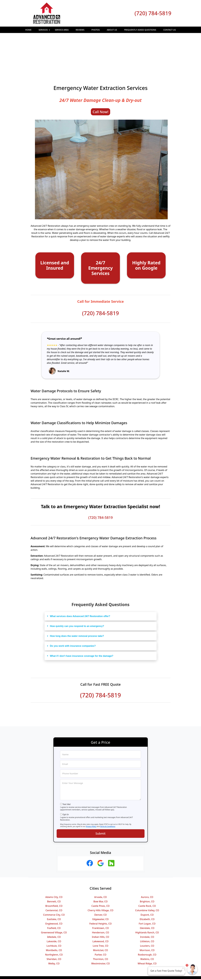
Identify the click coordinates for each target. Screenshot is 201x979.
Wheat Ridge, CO (147, 924)
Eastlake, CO (54, 879)
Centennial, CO (54, 870)
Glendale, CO (147, 888)
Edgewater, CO (100, 879)
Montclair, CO (100, 910)
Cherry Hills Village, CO (100, 870)
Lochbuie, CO (53, 906)
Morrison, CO (147, 910)
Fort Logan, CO (147, 884)
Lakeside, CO (54, 901)
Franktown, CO (100, 888)
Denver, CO (100, 875)
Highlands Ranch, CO (147, 893)
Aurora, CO (147, 857)
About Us (112, 29)
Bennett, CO (54, 862)
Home (28, 29)
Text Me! (67, 764)
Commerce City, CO (54, 875)
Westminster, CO (100, 924)
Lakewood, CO (100, 901)
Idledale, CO (54, 897)
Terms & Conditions (107, 787)
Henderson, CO (100, 893)
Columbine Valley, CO (147, 870)
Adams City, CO (54, 857)
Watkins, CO (147, 919)
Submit (101, 794)
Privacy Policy (91, 787)
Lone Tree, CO (100, 906)
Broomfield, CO (54, 866)
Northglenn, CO (54, 915)
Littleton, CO (147, 901)
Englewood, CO (53, 884)
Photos (95, 29)
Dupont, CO (147, 875)
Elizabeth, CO (147, 879)
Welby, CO (54, 924)
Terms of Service (122, 973)
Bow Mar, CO (100, 862)
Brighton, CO (147, 862)
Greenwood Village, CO (54, 893)
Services (44, 30)
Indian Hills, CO (100, 897)
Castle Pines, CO (100, 866)
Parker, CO (100, 915)
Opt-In (66, 774)
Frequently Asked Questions (140, 29)
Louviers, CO (147, 906)
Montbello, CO (54, 910)
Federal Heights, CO (100, 884)
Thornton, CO (100, 919)
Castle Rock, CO (147, 866)
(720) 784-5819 (152, 13)
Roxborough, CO (147, 915)
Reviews (80, 29)
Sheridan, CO (54, 919)
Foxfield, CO (54, 888)
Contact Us (169, 29)
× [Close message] (183, 968)
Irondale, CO (147, 897)
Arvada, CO (100, 857)
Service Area (62, 29)
